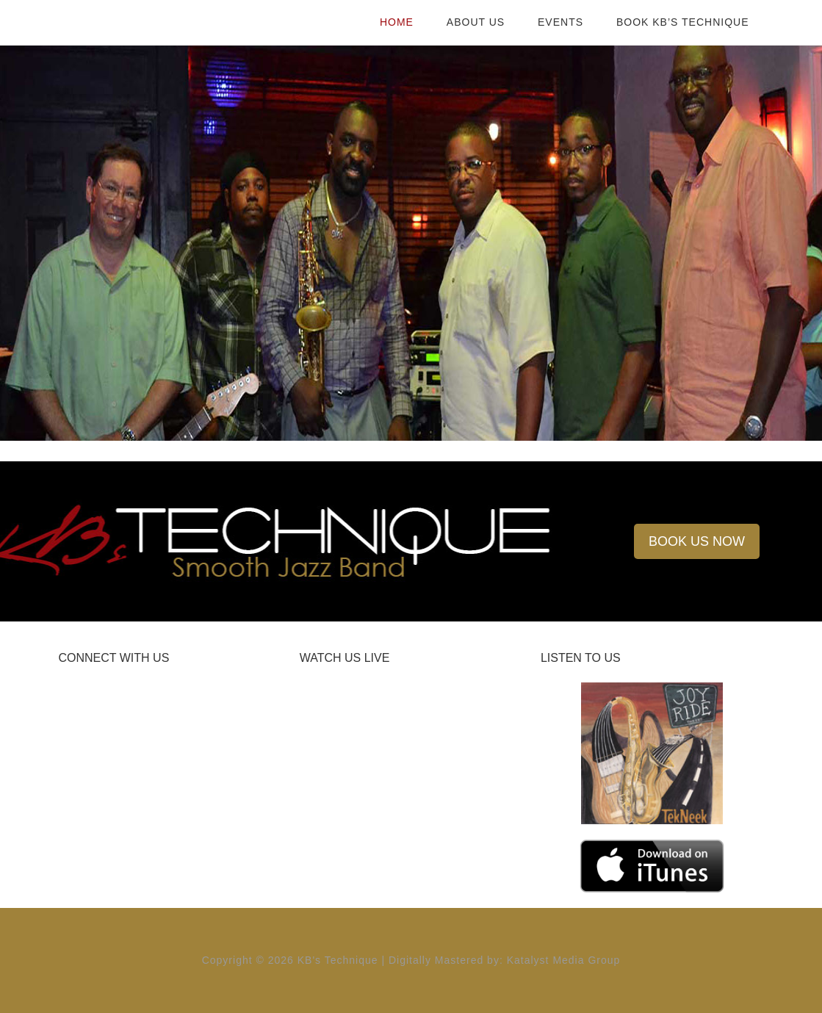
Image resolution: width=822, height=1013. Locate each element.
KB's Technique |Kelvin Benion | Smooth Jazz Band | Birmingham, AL (176, 22)
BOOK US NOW (697, 541)
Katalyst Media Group (564, 960)
